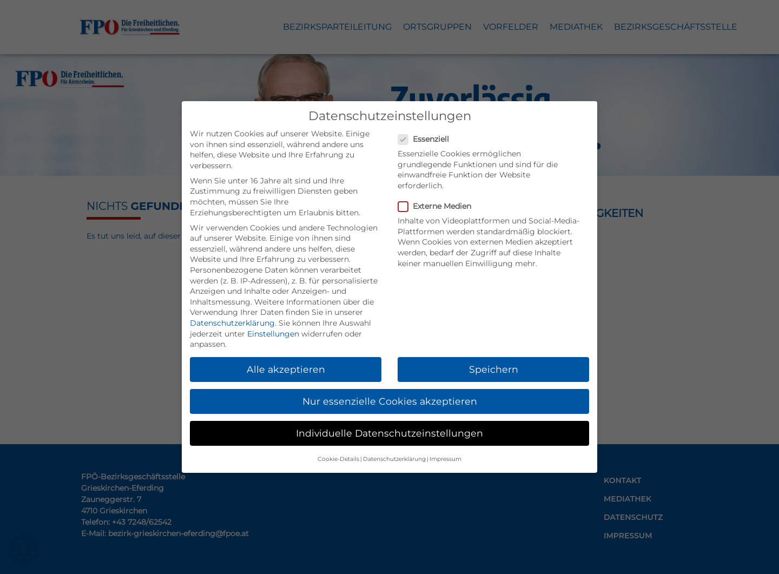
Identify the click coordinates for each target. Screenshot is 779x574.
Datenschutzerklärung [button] (394, 459)
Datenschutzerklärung (232, 323)
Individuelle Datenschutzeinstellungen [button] (389, 433)
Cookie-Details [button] (338, 459)
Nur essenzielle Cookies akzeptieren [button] (389, 401)
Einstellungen (273, 334)
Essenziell (427, 139)
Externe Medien (438, 206)
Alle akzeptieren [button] (286, 369)
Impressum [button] (445, 459)
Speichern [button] (493, 369)
